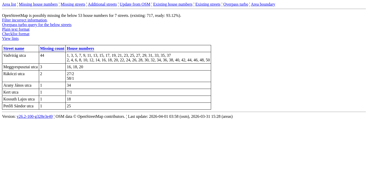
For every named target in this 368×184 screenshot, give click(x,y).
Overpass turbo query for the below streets (37, 24)
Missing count (52, 48)
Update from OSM (135, 4)
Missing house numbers (38, 4)
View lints (10, 38)
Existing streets (208, 4)
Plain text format (16, 29)
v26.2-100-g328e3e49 (35, 116)
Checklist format (15, 34)
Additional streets (102, 4)
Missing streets (73, 4)
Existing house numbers (173, 4)
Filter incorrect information (24, 20)
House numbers (80, 48)
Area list (9, 4)
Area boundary (263, 4)
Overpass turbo (235, 4)
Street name (13, 48)
